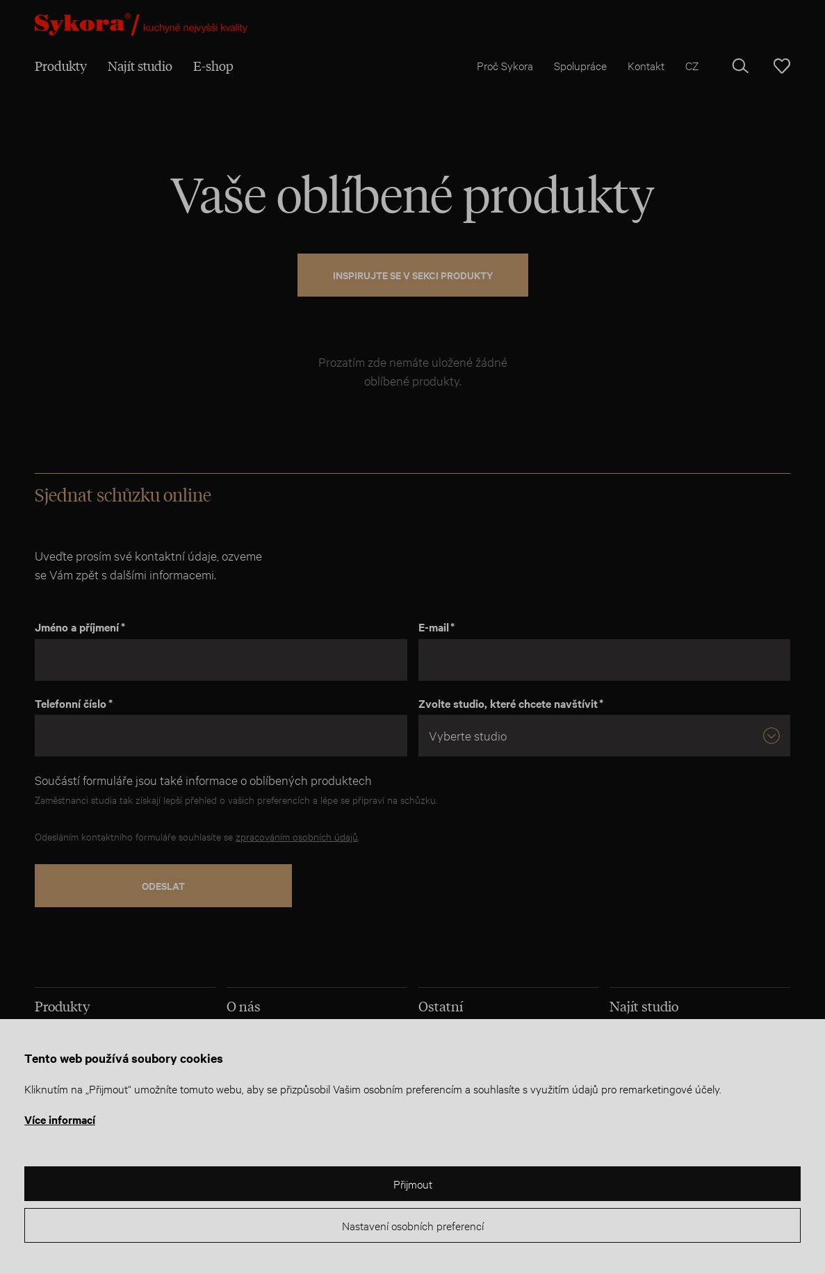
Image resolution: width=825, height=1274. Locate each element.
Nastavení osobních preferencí (413, 1225)
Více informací (59, 1119)
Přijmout (412, 1183)
